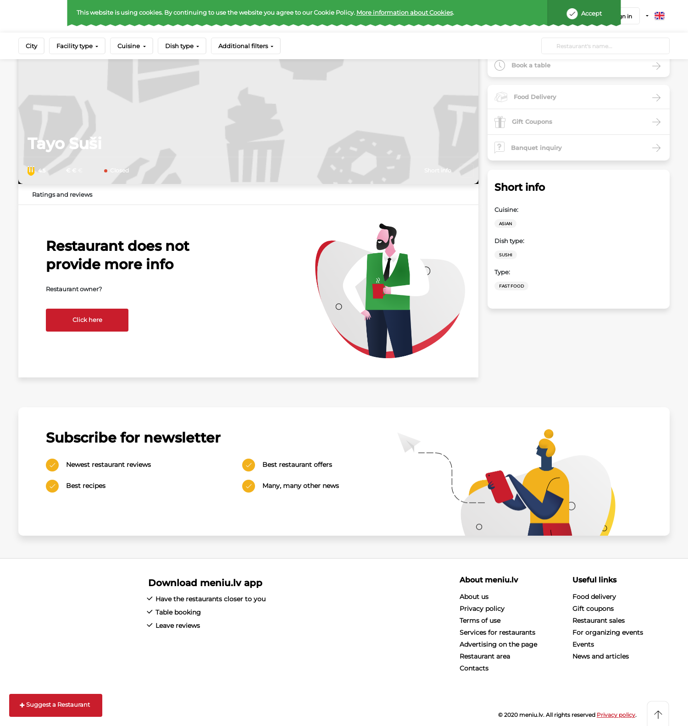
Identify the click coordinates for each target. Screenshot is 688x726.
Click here (87, 319)
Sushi (505, 254)
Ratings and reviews (62, 194)
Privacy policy (482, 608)
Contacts (474, 668)
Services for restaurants (497, 632)
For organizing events (607, 632)
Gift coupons (593, 608)
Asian (505, 223)
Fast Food (511, 285)
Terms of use (480, 620)
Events (583, 644)
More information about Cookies (404, 12)
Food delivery (594, 597)
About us (474, 597)
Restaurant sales (598, 620)
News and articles (600, 656)
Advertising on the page (498, 644)
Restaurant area (485, 656)
